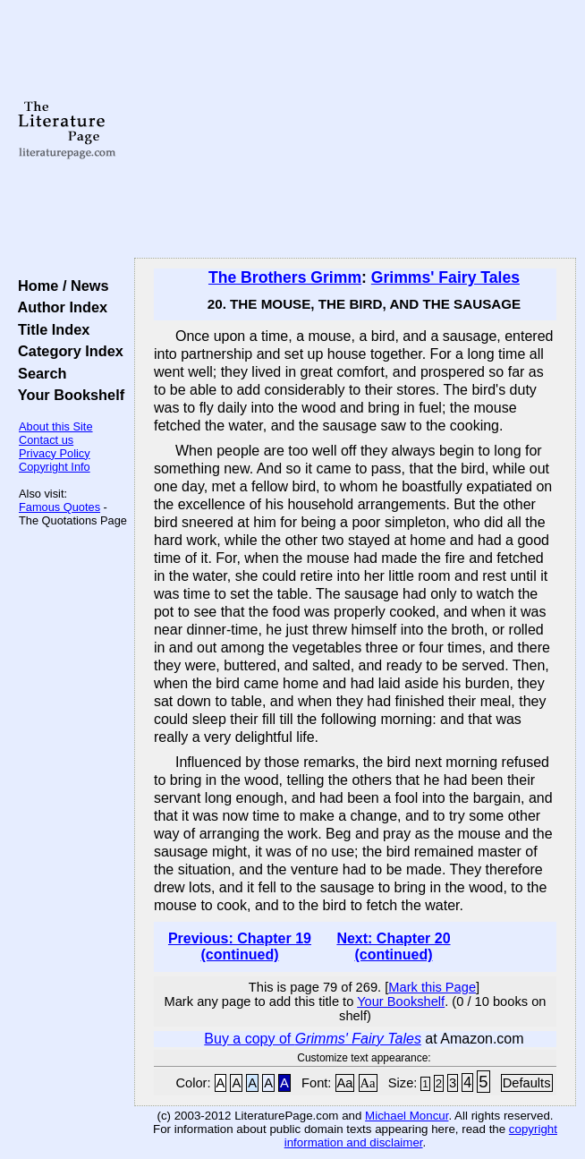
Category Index (66, 351)
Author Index (58, 307)
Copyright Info (54, 466)
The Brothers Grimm (284, 277)
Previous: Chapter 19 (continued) (239, 946)
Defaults (527, 1083)
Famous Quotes (59, 507)
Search (38, 373)
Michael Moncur (406, 1115)
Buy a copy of (312, 1038)
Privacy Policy (54, 453)
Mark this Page (432, 987)
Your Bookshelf (67, 395)
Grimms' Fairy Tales (445, 277)
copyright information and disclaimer (420, 1135)
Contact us (46, 440)
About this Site (56, 426)
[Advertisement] (355, 129)
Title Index (49, 329)
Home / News (59, 285)
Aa (345, 1083)
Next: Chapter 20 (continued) (393, 946)
